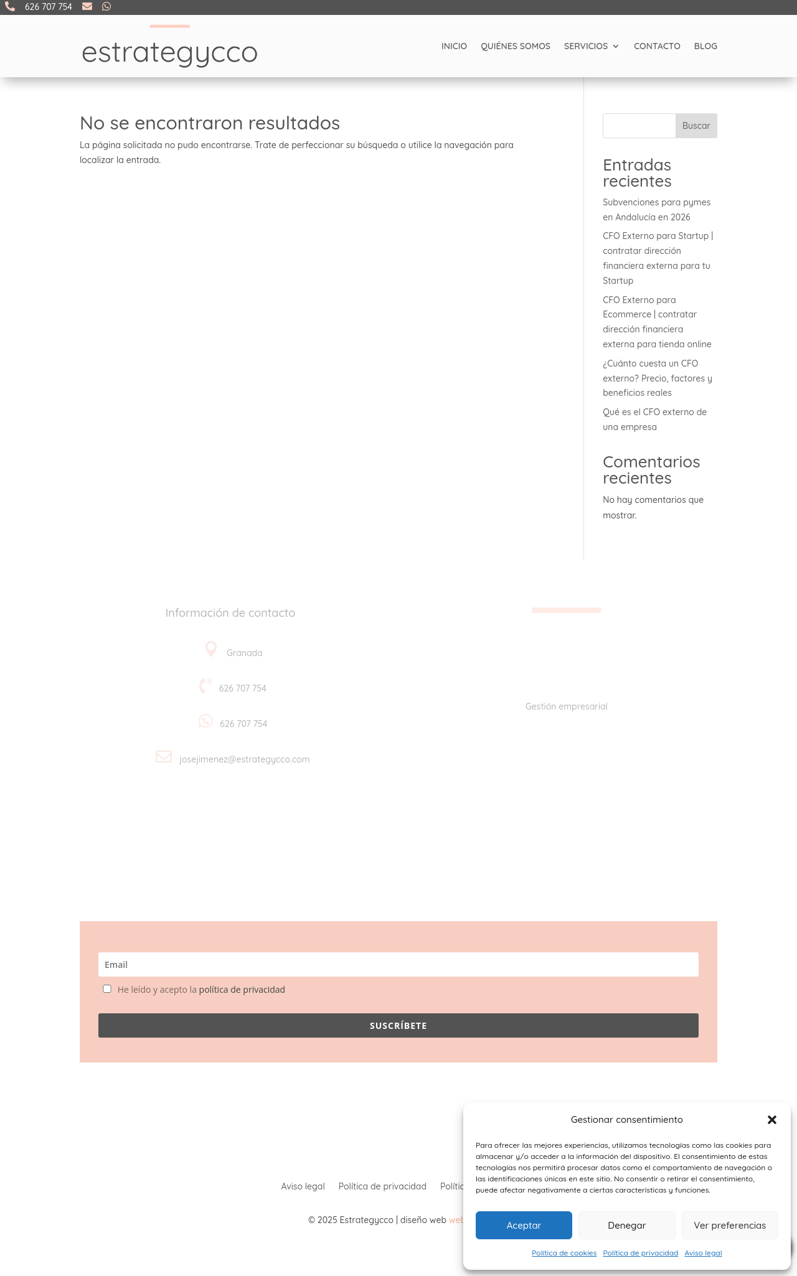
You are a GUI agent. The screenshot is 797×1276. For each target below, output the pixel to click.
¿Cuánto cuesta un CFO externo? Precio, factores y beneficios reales (657, 378)
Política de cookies (564, 1252)
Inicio (454, 46)
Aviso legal (703, 1252)
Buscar (696, 125)
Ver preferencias (730, 1225)
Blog (705, 46)
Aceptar (524, 1225)
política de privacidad (242, 989)
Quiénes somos (515, 46)
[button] (772, 1120)
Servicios (586, 46)
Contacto (657, 46)
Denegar (627, 1225)
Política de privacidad (640, 1252)
